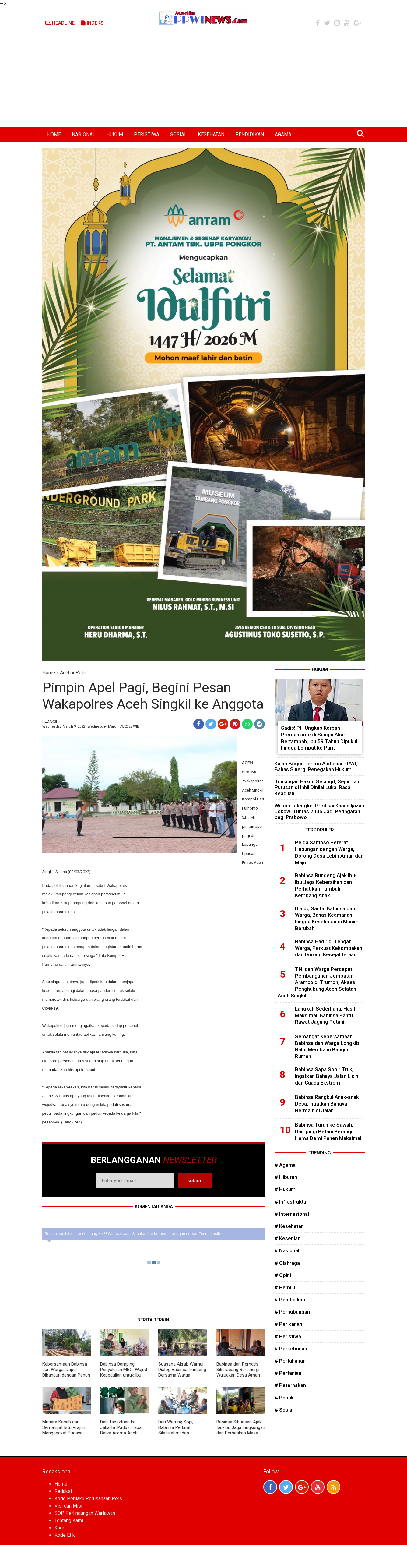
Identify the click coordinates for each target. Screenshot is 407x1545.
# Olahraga (287, 1263)
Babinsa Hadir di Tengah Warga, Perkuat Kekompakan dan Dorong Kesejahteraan (328, 948)
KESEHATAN (211, 134)
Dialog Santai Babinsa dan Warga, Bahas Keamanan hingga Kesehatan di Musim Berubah (327, 918)
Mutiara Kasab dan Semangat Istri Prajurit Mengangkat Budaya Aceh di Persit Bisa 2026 (66, 1430)
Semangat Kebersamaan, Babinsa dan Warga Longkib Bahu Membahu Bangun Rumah (327, 1046)
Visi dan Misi (68, 1506)
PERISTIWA (146, 134)
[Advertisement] (204, 81)
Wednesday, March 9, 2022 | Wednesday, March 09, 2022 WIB (90, 726)
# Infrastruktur (291, 1202)
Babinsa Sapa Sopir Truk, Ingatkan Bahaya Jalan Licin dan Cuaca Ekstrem (326, 1076)
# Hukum (285, 1189)
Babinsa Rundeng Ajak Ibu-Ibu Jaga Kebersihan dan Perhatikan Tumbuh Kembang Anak (326, 885)
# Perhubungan (292, 1312)
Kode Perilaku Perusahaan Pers (88, 1498)
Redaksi (63, 1491)
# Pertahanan (290, 1361)
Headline (60, 23)
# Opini (283, 1275)
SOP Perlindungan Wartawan (84, 1513)
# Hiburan (286, 1177)
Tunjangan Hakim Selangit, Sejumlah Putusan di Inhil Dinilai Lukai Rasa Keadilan (317, 787)
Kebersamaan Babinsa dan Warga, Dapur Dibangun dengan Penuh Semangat (66, 1372)
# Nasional (287, 1250)
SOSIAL (178, 134)
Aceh (65, 672)
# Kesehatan (289, 1226)
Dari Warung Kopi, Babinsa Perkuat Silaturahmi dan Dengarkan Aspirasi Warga (177, 1433)
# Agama (285, 1165)
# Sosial (284, 1410)
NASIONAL (83, 134)
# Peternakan (290, 1385)
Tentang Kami (68, 1520)
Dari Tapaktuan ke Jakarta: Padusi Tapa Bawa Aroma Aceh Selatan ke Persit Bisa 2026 (121, 1433)
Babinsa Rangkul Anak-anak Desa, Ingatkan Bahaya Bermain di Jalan (327, 1103)
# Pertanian (288, 1373)
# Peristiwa (288, 1336)
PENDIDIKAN (249, 134)
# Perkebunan (291, 1349)
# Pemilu (285, 1287)
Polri (80, 672)
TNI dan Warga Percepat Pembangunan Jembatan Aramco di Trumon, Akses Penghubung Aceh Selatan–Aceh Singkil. (318, 982)
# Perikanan (288, 1324)
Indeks (92, 23)
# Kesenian (287, 1238)
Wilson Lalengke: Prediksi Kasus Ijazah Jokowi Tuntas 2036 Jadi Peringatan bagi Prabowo (319, 811)
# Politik (284, 1398)
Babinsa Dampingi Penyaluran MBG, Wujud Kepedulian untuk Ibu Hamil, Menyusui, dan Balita (123, 1375)
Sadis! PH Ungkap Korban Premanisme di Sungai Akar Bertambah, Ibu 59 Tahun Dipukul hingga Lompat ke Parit (319, 738)
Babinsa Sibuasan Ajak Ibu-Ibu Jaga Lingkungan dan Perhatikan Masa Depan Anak (240, 1430)
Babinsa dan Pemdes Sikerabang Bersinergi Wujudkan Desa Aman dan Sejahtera (238, 1372)
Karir (59, 1528)
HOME (54, 134)
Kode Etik (64, 1535)
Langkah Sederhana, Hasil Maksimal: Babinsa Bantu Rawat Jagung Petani (325, 1015)
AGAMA (283, 134)
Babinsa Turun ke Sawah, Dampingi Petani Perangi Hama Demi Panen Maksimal (328, 1131)
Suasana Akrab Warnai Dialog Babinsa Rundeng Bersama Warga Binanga (182, 1372)
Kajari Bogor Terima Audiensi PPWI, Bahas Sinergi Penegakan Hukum (316, 766)
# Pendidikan (290, 1299)
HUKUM (114, 134)
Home (48, 672)
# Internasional (292, 1214)
